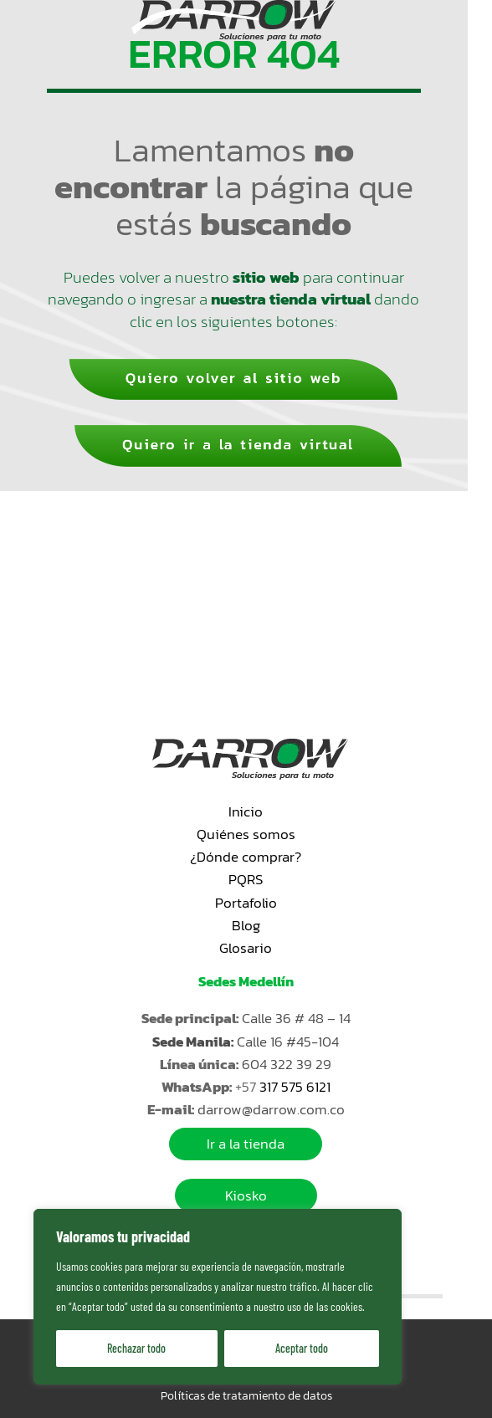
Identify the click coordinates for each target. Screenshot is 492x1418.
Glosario (245, 948)
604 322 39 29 (286, 1064)
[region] (217, 1297)
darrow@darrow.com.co (271, 1109)
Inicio (245, 811)
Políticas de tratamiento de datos (246, 1396)
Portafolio (246, 903)
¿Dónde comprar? (245, 857)
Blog (246, 925)
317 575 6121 (295, 1087)
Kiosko (246, 1195)
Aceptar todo (301, 1348)
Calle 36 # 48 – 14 (296, 1018)
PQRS (245, 879)
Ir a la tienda (246, 1144)
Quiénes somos (246, 834)
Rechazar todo (136, 1348)
